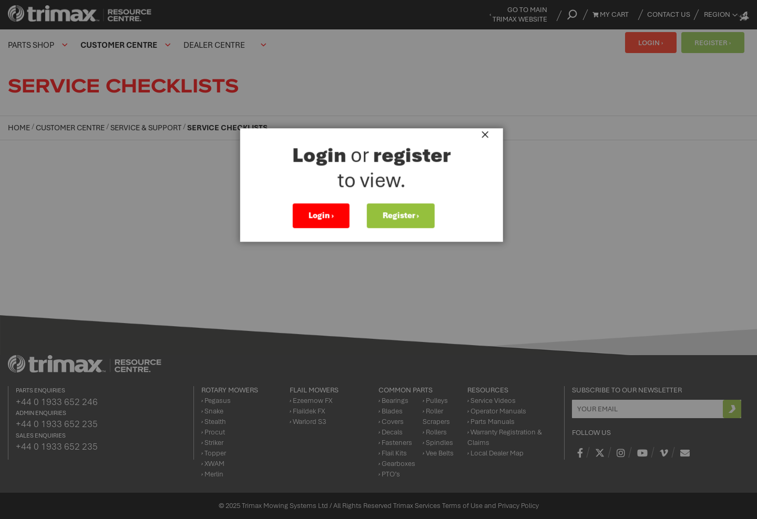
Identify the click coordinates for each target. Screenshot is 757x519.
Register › (408, 218)
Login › (328, 218)
